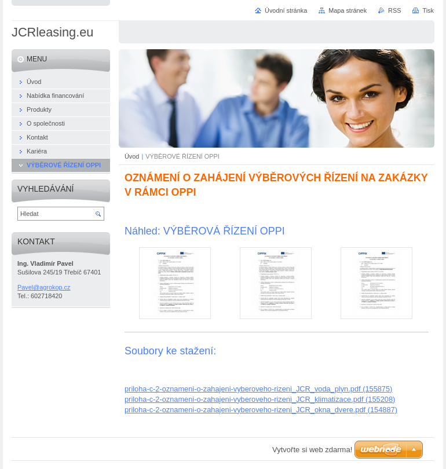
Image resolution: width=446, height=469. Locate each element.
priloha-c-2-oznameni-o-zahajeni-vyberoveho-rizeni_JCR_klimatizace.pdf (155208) (260, 399)
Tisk (428, 10)
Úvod (132, 156)
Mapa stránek (347, 10)
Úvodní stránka (286, 10)
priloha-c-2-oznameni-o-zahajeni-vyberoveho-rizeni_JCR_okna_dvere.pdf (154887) (261, 409)
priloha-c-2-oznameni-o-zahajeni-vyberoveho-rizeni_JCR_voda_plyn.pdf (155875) (258, 388)
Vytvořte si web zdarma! (312, 449)
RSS (394, 10)
